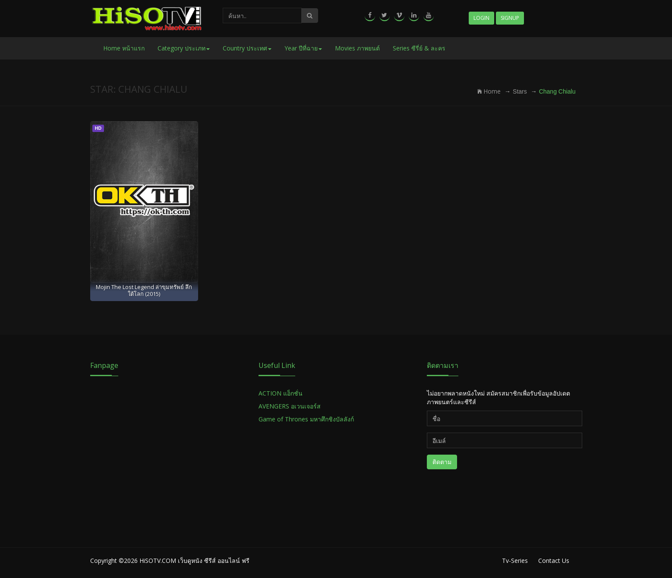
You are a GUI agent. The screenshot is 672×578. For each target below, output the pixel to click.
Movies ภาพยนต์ (357, 48)
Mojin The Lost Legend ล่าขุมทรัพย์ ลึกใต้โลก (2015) (144, 290)
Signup (510, 18)
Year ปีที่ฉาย (303, 48)
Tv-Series (515, 560)
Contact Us (553, 560)
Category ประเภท (184, 48)
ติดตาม (441, 462)
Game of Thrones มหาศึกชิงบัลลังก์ (307, 419)
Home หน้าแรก (124, 48)
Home (489, 91)
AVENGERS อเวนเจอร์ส (290, 406)
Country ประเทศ (247, 48)
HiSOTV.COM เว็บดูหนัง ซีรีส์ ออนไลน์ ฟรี (194, 560)
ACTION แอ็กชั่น (281, 393)
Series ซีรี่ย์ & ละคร (419, 48)
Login (481, 18)
